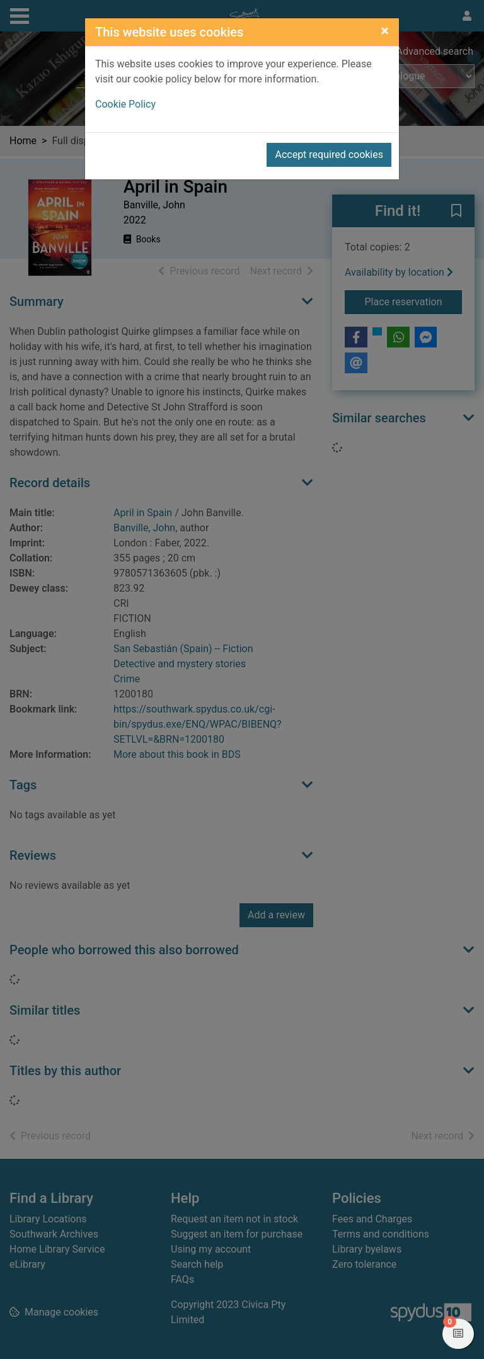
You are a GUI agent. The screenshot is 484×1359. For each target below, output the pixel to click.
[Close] (385, 30)
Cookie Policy (125, 104)
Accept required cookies (329, 155)
